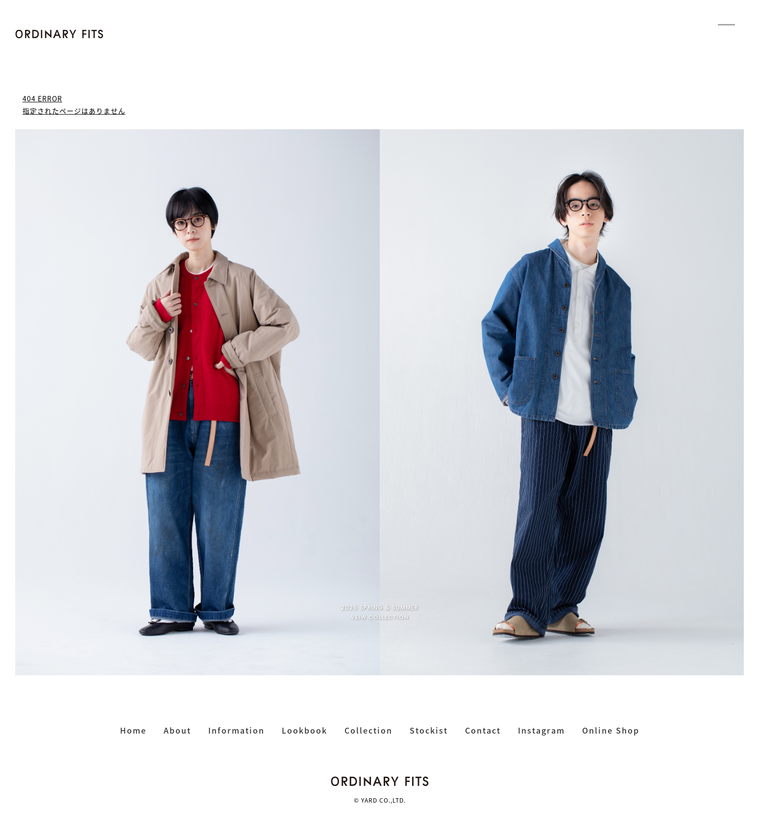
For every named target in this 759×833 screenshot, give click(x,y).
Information (236, 730)
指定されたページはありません (74, 111)
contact (483, 730)
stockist (429, 730)
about (177, 730)
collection (368, 730)
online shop (610, 730)
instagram (541, 730)
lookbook (304, 730)
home (133, 730)
